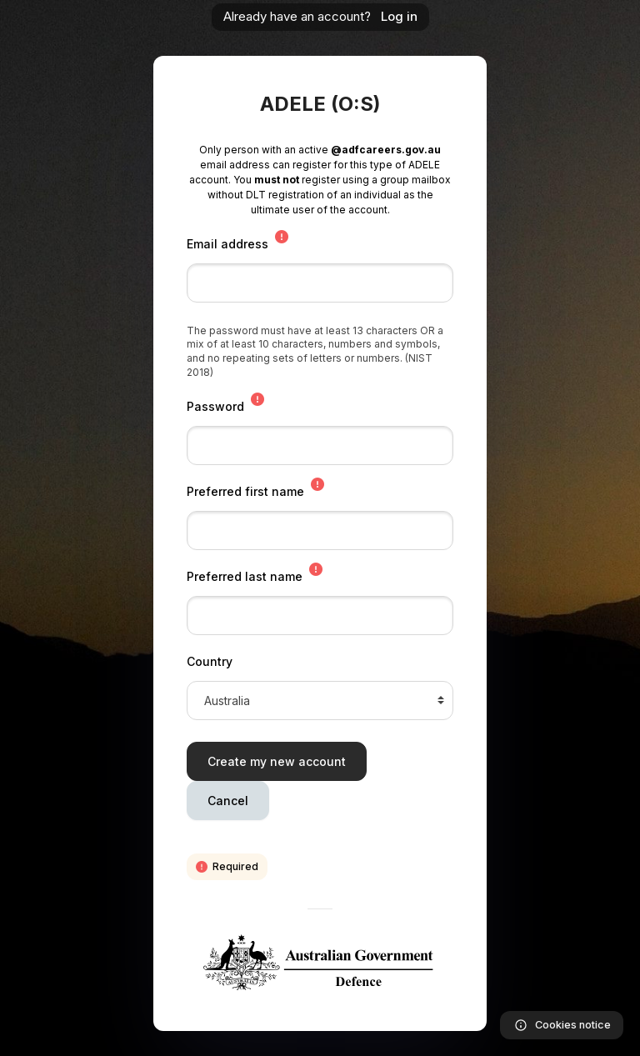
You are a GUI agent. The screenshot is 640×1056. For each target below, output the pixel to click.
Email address (227, 244)
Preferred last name (244, 576)
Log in (399, 16)
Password (215, 406)
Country (209, 661)
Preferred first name (245, 491)
